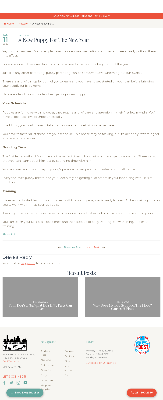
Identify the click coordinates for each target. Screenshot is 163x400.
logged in (28, 263)
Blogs (44, 375)
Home (9, 23)
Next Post (93, 247)
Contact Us (47, 380)
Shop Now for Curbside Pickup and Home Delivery (81, 15)
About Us (46, 359)
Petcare (23, 23)
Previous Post (73, 247)
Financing (46, 370)
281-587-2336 (12, 367)
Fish (66, 375)
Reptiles (69, 356)
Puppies (69, 351)
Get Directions (10, 361)
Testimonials (47, 365)
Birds (67, 361)
